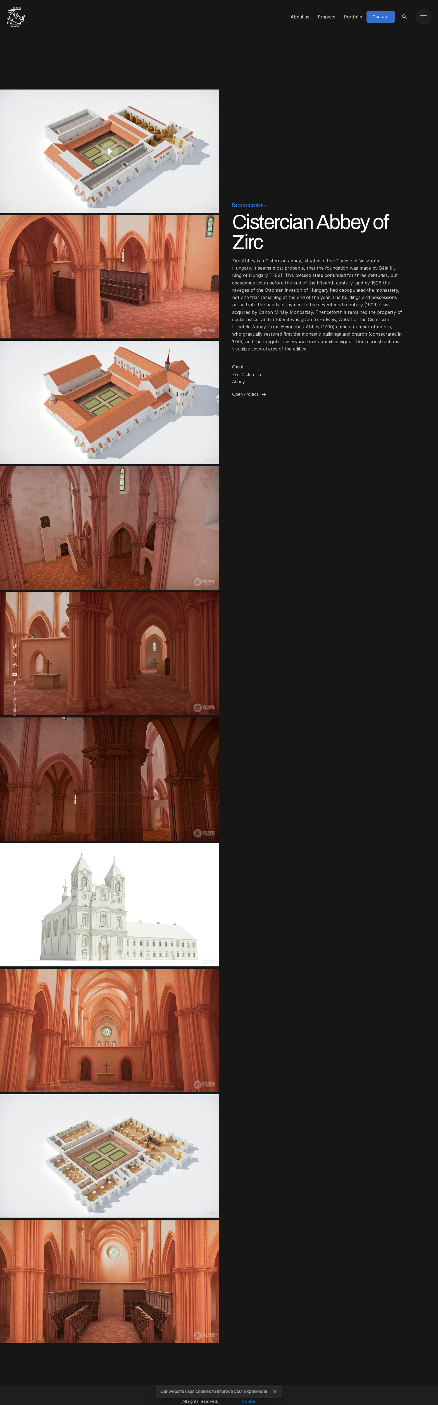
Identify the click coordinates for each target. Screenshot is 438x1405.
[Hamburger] (423, 17)
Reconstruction (247, 205)
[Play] (109, 151)
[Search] (404, 16)
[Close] (274, 1391)
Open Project (249, 394)
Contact (381, 16)
